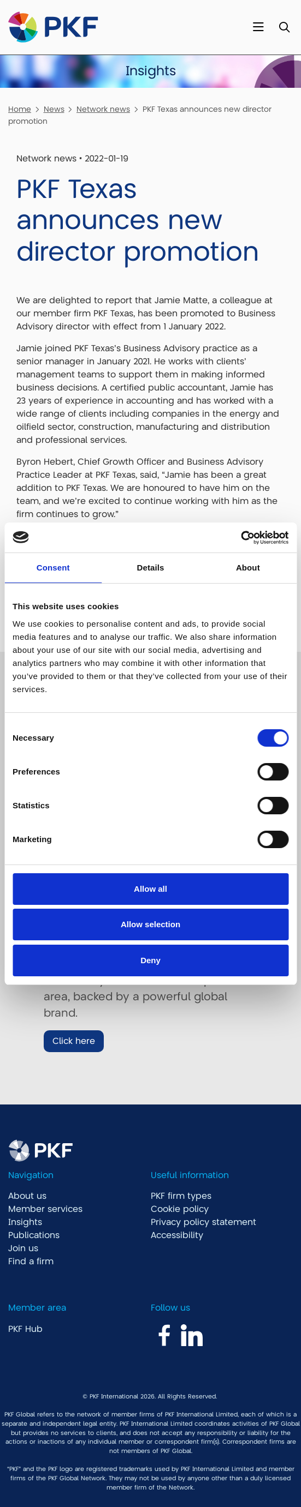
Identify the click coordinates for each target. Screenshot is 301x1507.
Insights (25, 1222)
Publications (34, 1235)
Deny (150, 960)
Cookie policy (180, 1209)
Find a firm (31, 1261)
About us (27, 1196)
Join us (23, 1248)
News (54, 109)
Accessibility (177, 1235)
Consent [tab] (53, 567)
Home (19, 109)
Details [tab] (150, 567)
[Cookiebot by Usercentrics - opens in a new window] (240, 538)
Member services (45, 1209)
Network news (103, 109)
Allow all (150, 888)
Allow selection (150, 924)
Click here (73, 1041)
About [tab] (248, 567)
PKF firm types (181, 1196)
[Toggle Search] (284, 27)
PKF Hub (25, 1329)
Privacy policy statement (203, 1222)
